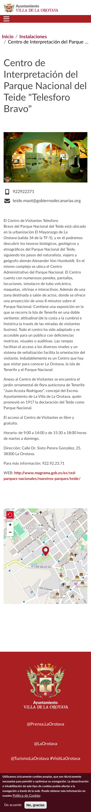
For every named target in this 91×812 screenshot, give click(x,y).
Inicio (7, 36)
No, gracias (36, 805)
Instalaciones (33, 36)
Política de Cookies (26, 795)
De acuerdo (13, 805)
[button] (45, 551)
